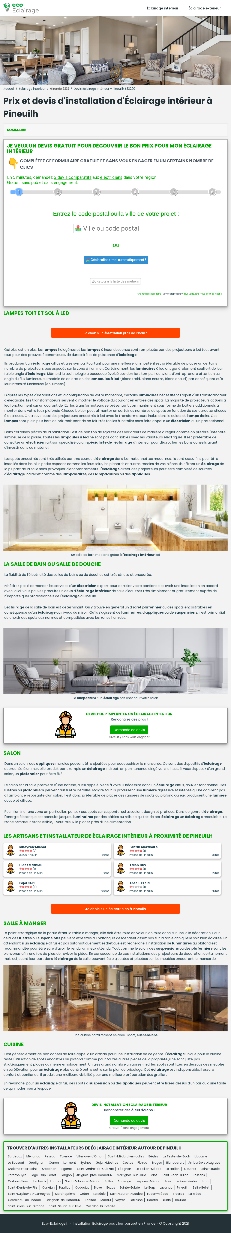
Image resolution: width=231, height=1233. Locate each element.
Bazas (110, 1187)
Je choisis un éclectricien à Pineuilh (115, 908)
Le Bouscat (16, 1162)
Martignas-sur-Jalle (131, 1175)
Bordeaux (15, 1156)
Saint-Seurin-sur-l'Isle (65, 1206)
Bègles (153, 1156)
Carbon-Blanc (18, 1181)
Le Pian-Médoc (187, 1181)
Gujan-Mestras (107, 1162)
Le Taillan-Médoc (148, 1169)
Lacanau (166, 1187)
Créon (84, 1194)
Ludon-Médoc (157, 1194)
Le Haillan (173, 1169)
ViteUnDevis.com (190, 294)
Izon (205, 1181)
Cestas (128, 1162)
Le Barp (149, 1187)
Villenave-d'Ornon (90, 1156)
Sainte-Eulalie (130, 1187)
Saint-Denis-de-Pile (23, 1187)
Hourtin (152, 1200)
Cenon (54, 1162)
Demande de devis (129, 729)
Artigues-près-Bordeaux (94, 1175)
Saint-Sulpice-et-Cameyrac (29, 1194)
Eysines (86, 1162)
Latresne (136, 1200)
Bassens (199, 1175)
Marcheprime (65, 1194)
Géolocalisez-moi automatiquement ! (116, 260)
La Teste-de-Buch (176, 1156)
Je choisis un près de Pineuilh (115, 333)
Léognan (124, 1169)
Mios (154, 1175)
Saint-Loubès (210, 1169)
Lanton (55, 1181)
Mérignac (33, 1156)
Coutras (190, 1169)
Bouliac (180, 1200)
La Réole (99, 1194)
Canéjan (48, 1187)
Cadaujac (82, 1187)
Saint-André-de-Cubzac (95, 1169)
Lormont (69, 1162)
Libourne (201, 1156)
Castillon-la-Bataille (100, 1206)
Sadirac (90, 1200)
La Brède (195, 1194)
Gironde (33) (59, 89)
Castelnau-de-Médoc (24, 1200)
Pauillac (64, 1187)
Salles (109, 1181)
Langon (66, 1175)
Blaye (98, 1187)
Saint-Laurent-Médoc (126, 1194)
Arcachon (49, 1169)
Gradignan (36, 1162)
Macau (105, 1200)
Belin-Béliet (201, 1187)
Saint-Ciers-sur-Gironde (26, 1206)
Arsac (166, 1200)
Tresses (178, 1194)
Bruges (157, 1162)
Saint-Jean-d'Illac (175, 1175)
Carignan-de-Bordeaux (62, 1200)
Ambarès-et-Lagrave (204, 1162)
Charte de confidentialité (149, 294)
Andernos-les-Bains (22, 1169)
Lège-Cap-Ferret (43, 1175)
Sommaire (16, 129)
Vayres (120, 1200)
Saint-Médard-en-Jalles (126, 1156)
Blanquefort (175, 1162)
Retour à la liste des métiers (115, 281)
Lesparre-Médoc (148, 1181)
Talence (66, 1156)
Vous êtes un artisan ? (211, 294)
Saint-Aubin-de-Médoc (82, 1181)
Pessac (50, 1156)
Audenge (124, 1181)
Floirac (142, 1162)
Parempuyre (17, 1175)
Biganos (66, 1169)
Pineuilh (182, 1187)
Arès (168, 1181)
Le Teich (39, 1181)
